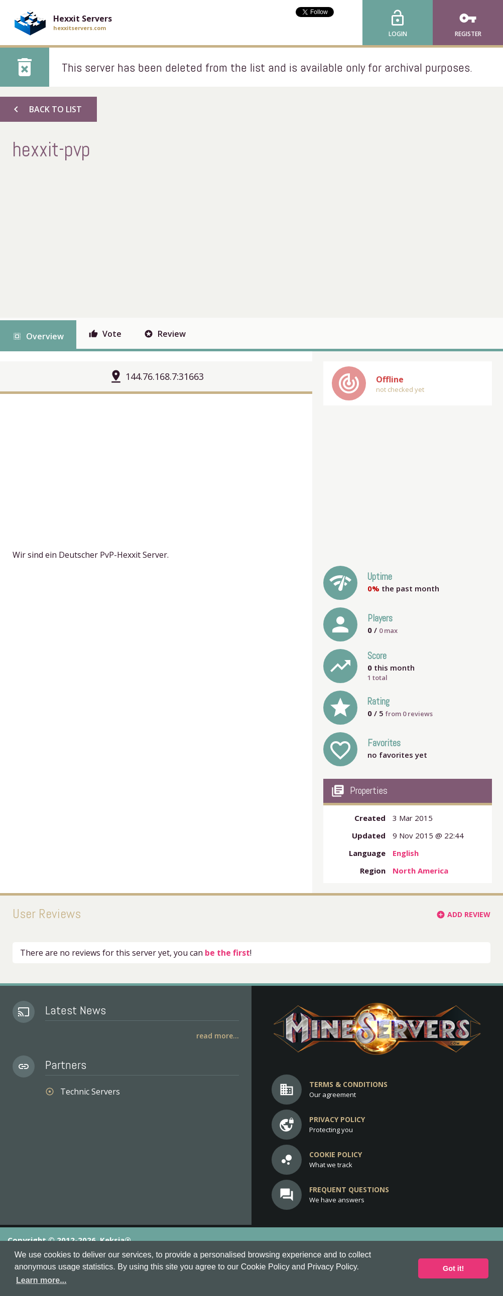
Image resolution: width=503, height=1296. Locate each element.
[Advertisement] (195, 237)
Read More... (217, 1035)
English (406, 853)
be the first (227, 952)
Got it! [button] (453, 1268)
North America (420, 871)
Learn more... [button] (41, 1280)
